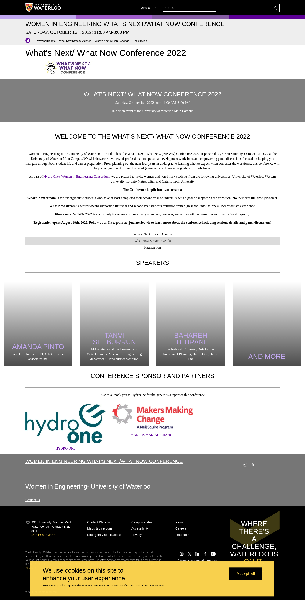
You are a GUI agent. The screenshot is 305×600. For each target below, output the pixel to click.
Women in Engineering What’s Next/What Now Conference (104, 461)
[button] (245, 8)
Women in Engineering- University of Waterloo (87, 486)
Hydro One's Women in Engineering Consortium (76, 176)
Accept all (246, 574)
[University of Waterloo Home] (43, 7)
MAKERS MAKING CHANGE (152, 435)
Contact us (32, 500)
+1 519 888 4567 (43, 535)
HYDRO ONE (65, 448)
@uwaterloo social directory (197, 560)
